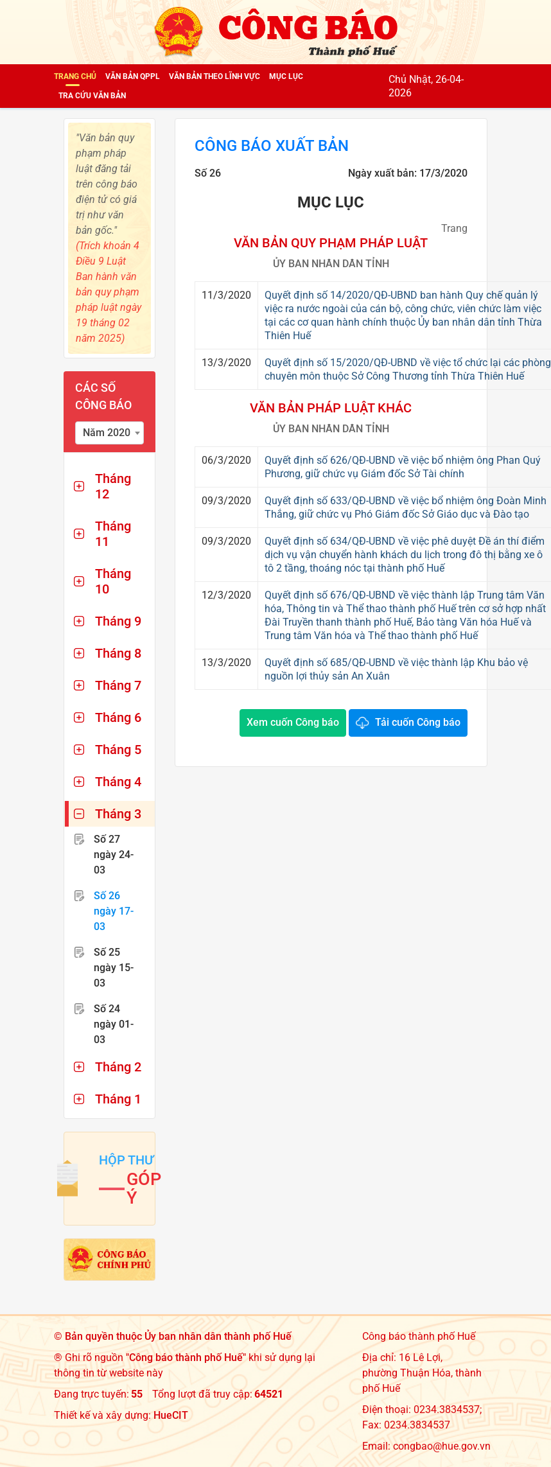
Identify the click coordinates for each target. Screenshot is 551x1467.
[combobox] (109, 432)
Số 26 (114, 911)
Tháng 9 (118, 621)
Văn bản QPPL (132, 76)
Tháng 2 (118, 1067)
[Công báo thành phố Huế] (275, 31)
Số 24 (114, 1024)
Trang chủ (75, 76)
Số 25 (114, 967)
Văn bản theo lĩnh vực (214, 76)
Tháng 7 (118, 685)
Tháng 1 (118, 1099)
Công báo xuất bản (272, 146)
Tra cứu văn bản (92, 95)
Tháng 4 (118, 781)
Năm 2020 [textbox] (106, 432)
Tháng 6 (118, 717)
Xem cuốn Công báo (293, 722)
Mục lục (286, 76)
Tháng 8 (118, 653)
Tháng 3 (118, 813)
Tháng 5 (118, 749)
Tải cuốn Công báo (417, 722)
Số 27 (114, 854)
